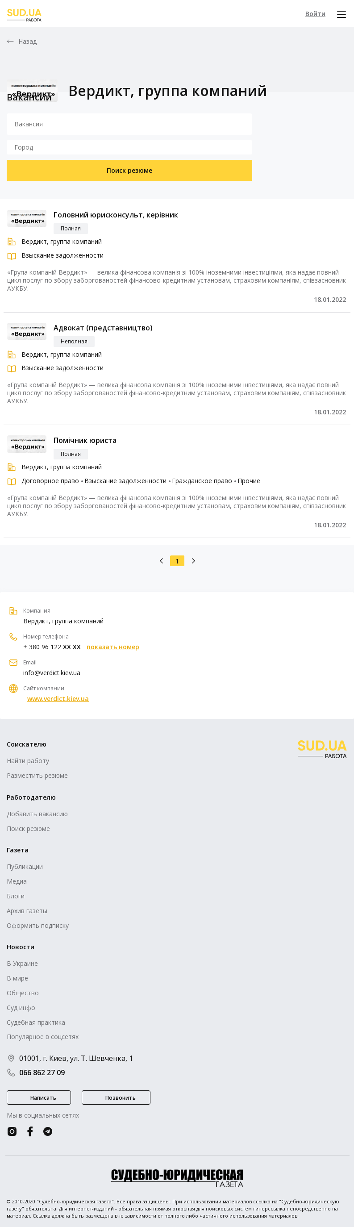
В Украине (22, 963)
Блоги (16, 896)
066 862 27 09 (36, 1072)
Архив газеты (27, 910)
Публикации (25, 866)
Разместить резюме (37, 775)
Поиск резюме (129, 170)
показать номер (113, 647)
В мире (17, 978)
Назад (27, 42)
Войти (315, 13)
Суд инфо (21, 1007)
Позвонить (120, 1098)
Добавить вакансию (37, 814)
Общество (23, 993)
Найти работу (28, 760)
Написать (43, 1098)
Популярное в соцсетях (43, 1036)
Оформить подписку (38, 925)
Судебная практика (36, 1022)
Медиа (17, 881)
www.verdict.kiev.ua (58, 699)
